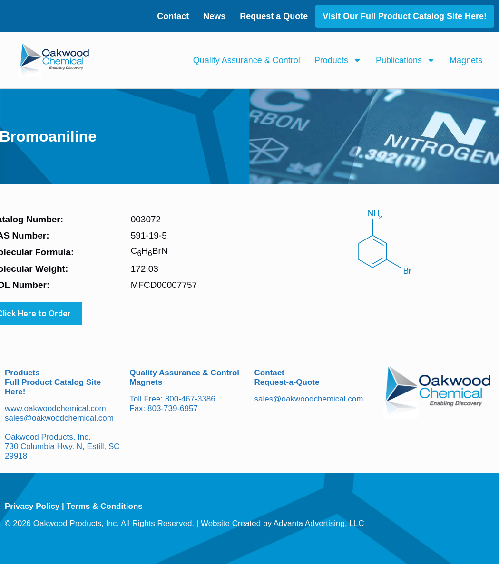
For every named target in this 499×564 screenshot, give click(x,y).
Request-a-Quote (287, 382)
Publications (405, 60)
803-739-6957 (172, 408)
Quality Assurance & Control (246, 60)
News (214, 16)
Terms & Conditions (105, 506)
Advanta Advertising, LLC (319, 523)
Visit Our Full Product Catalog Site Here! (405, 16)
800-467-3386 (190, 398)
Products (338, 60)
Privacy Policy (32, 506)
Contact (173, 16)
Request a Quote (274, 16)
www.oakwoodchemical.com (55, 408)
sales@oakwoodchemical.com (59, 417)
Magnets (466, 60)
